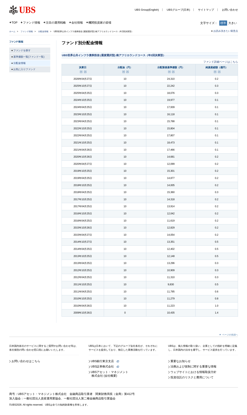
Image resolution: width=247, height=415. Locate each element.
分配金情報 (43, 31)
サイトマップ (206, 9)
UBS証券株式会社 (105, 366)
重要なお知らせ (180, 361)
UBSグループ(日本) (178, 9)
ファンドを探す (22, 50)
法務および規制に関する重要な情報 (193, 366)
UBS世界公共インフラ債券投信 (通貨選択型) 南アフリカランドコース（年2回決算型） (114, 55)
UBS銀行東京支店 (105, 361)
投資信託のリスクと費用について (192, 377)
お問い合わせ (230, 9)
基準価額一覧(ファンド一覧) (29, 56)
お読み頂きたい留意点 (225, 31)
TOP (15, 22)
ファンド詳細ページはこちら (220, 61)
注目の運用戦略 (56, 22)
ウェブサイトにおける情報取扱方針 (193, 372)
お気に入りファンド (24, 69)
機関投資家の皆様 (99, 22)
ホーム (12, 31)
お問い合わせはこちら (25, 361)
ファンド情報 (31, 22)
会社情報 (77, 22)
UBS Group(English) (147, 9)
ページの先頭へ (230, 334)
